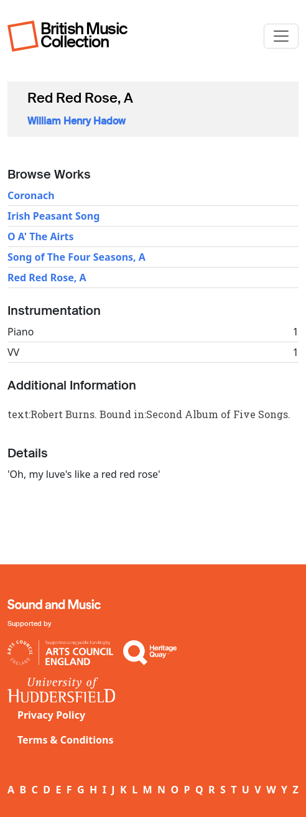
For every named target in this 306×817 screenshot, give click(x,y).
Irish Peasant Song (53, 216)
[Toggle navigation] (281, 36)
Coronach (31, 195)
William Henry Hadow (76, 121)
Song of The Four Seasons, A (76, 257)
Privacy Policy (51, 715)
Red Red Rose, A (46, 277)
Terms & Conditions (65, 740)
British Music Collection (84, 35)
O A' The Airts (40, 236)
